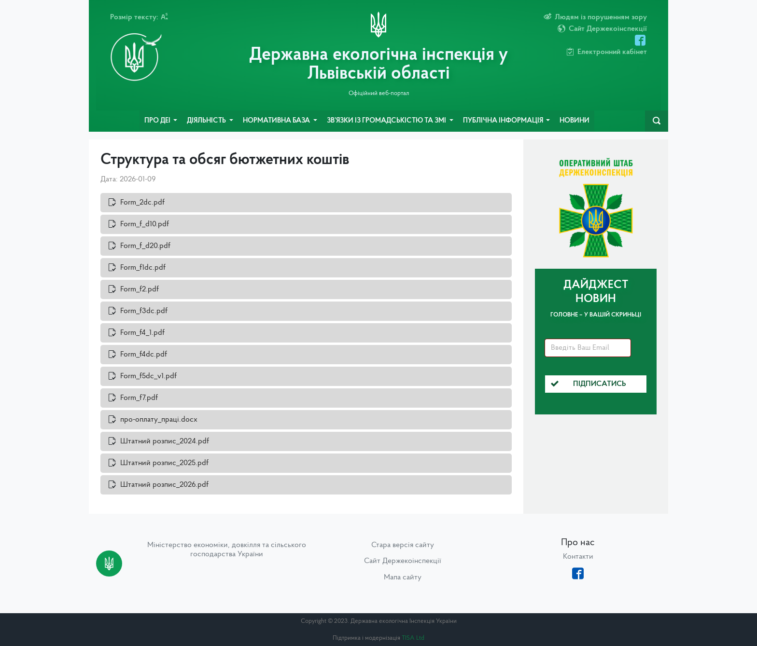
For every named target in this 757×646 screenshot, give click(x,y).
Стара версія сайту (402, 545)
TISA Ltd (413, 638)
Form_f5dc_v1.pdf (148, 376)
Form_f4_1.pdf (142, 333)
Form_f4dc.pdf (143, 354)
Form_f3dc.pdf (144, 311)
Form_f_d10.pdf (144, 224)
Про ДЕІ (158, 120)
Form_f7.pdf (139, 398)
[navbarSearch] (656, 121)
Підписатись (588, 384)
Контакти (578, 557)
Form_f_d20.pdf (145, 246)
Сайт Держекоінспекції (402, 561)
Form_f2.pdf (139, 289)
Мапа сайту (402, 577)
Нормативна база (277, 120)
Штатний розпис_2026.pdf (164, 485)
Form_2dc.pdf (142, 202)
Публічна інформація (504, 120)
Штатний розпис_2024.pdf (164, 441)
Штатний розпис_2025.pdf (164, 463)
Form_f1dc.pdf (143, 268)
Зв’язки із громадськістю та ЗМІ (387, 120)
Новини (574, 120)
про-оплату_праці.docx (158, 420)
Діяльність (207, 120)
